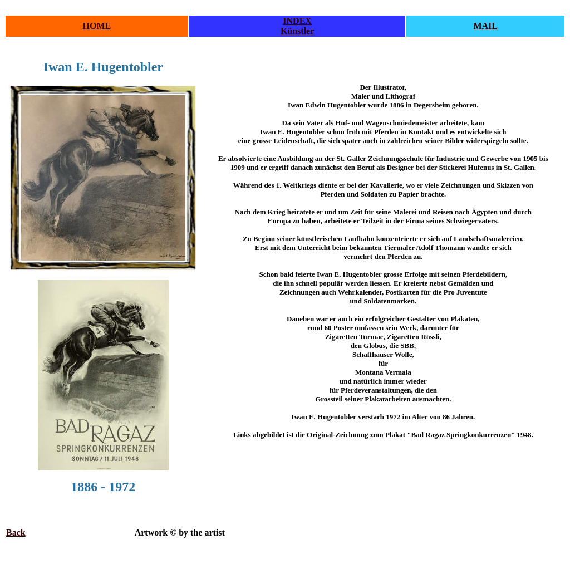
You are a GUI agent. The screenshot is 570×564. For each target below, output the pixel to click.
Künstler (297, 31)
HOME (97, 26)
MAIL (485, 26)
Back (16, 532)
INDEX (297, 21)
